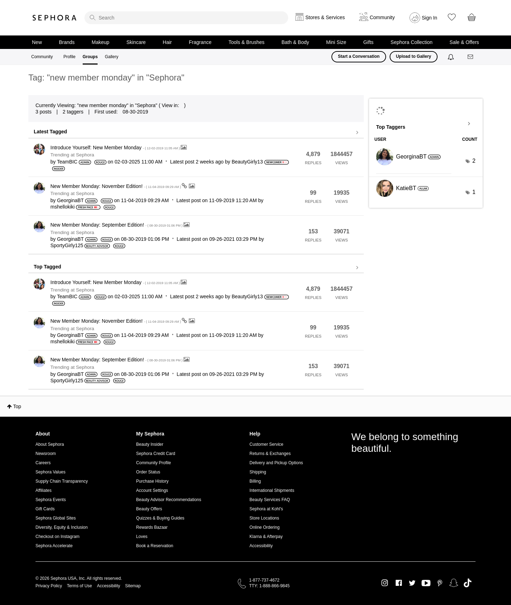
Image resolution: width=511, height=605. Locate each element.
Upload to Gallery (413, 56)
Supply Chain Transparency (61, 481)
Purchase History (152, 481)
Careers (43, 462)
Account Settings (152, 490)
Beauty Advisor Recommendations (168, 499)
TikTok (467, 583)
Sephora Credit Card (155, 453)
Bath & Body (295, 42)
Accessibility (261, 545)
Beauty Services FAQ (269, 499)
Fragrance (200, 42)
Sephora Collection (412, 42)
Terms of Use (79, 585)
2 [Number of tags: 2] (474, 161)
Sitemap (133, 585)
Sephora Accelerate (54, 545)
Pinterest (439, 583)
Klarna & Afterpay (265, 536)
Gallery (111, 56)
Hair (167, 42)
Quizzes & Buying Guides (160, 518)
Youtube (426, 583)
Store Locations (264, 518)
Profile (70, 56)
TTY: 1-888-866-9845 (269, 585)
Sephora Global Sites (55, 518)
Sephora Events (50, 499)
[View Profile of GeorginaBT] (70, 200)
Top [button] (17, 406)
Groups (90, 56)
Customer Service (266, 444)
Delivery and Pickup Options (276, 462)
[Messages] (471, 57)
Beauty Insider (150, 444)
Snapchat (453, 583)
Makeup (100, 42)
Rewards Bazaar (152, 527)
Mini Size (336, 42)
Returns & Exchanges (270, 453)
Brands (67, 42)
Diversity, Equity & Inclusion (61, 527)
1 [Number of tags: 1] (474, 192)
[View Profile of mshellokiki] (62, 207)
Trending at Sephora (72, 154)
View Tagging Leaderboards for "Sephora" (426, 124)
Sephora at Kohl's (266, 508)
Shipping (257, 472)
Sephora (54, 18)
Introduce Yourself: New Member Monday (115, 147)
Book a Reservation (155, 545)
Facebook (398, 583)
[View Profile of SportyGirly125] (66, 245)
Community (42, 56)
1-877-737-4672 (264, 580)
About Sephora (49, 444)
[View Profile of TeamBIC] (67, 162)
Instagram (384, 583)
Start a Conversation (358, 56)
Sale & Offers (464, 42)
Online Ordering (264, 527)
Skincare (135, 42)
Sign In (430, 18)
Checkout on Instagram (57, 536)
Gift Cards (45, 508)
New (37, 42)
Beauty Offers (149, 508)
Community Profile (153, 462)
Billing (255, 481)
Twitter (412, 583)
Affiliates (43, 490)
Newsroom (45, 453)
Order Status (148, 472)
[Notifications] (451, 56)
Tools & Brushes (246, 42)
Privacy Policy (48, 585)
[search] (186, 17)
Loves (142, 536)
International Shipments (271, 490)
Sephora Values (50, 472)
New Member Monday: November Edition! (116, 186)
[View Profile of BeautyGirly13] (247, 162)
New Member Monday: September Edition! (116, 225)
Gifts (368, 42)
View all (196, 133)
